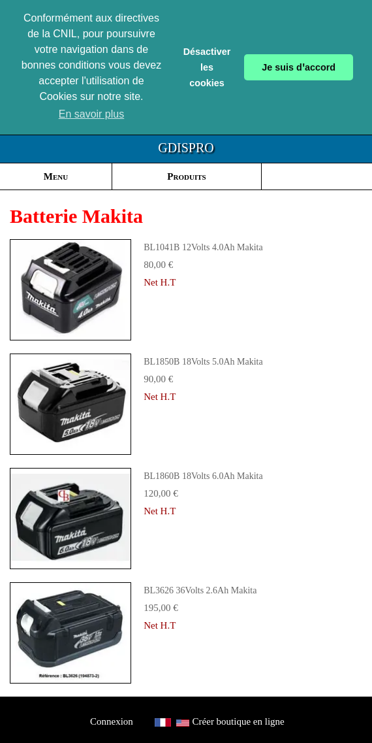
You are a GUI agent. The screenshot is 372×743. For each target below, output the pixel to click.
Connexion (111, 721)
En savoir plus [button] (92, 114)
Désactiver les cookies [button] (207, 67)
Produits (186, 176)
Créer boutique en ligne (239, 721)
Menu (56, 176)
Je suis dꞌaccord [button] (298, 67)
